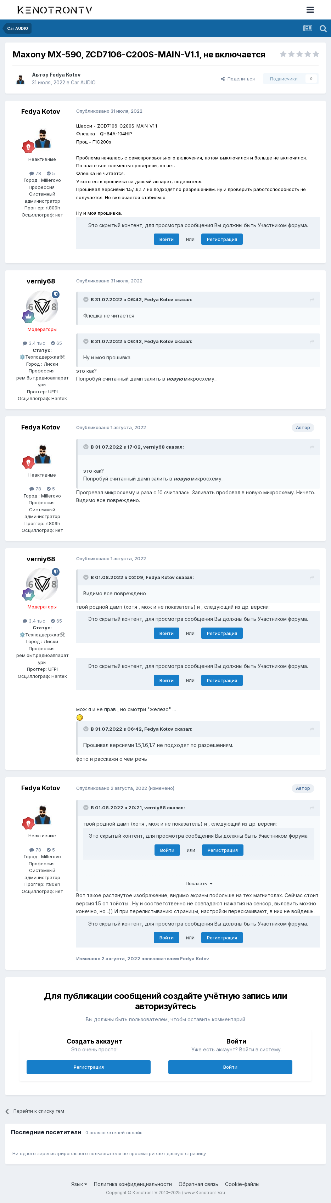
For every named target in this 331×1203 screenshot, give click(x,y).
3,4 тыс (34, 343)
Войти (166, 239)
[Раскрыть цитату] (86, 299)
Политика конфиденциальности (133, 1184)
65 (56, 343)
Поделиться (238, 78)
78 (35, 173)
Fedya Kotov (65, 75)
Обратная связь (198, 1184)
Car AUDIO (83, 82)
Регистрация (222, 239)
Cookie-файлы (242, 1184)
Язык (79, 1184)
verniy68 (41, 281)
